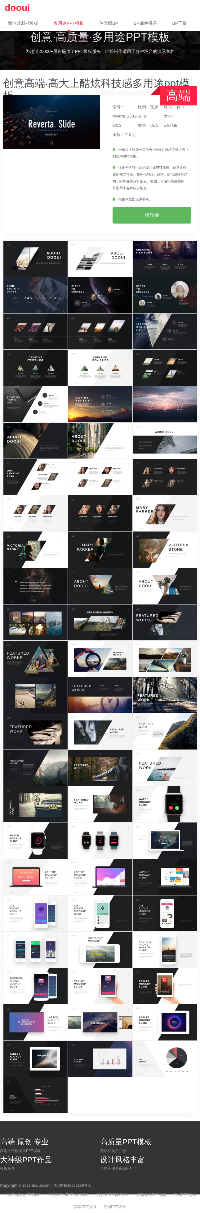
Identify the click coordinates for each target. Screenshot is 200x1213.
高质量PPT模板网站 (113, 1195)
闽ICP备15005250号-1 (72, 1185)
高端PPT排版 (85, 1207)
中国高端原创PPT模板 (22, 1195)
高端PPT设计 (115, 1207)
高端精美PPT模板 (152, 1195)
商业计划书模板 (23, 23)
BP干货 (179, 23)
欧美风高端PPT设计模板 (68, 1195)
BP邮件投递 (145, 23)
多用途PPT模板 (69, 23)
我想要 (151, 215)
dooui (17, 7)
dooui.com (41, 1185)
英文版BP (108, 23)
